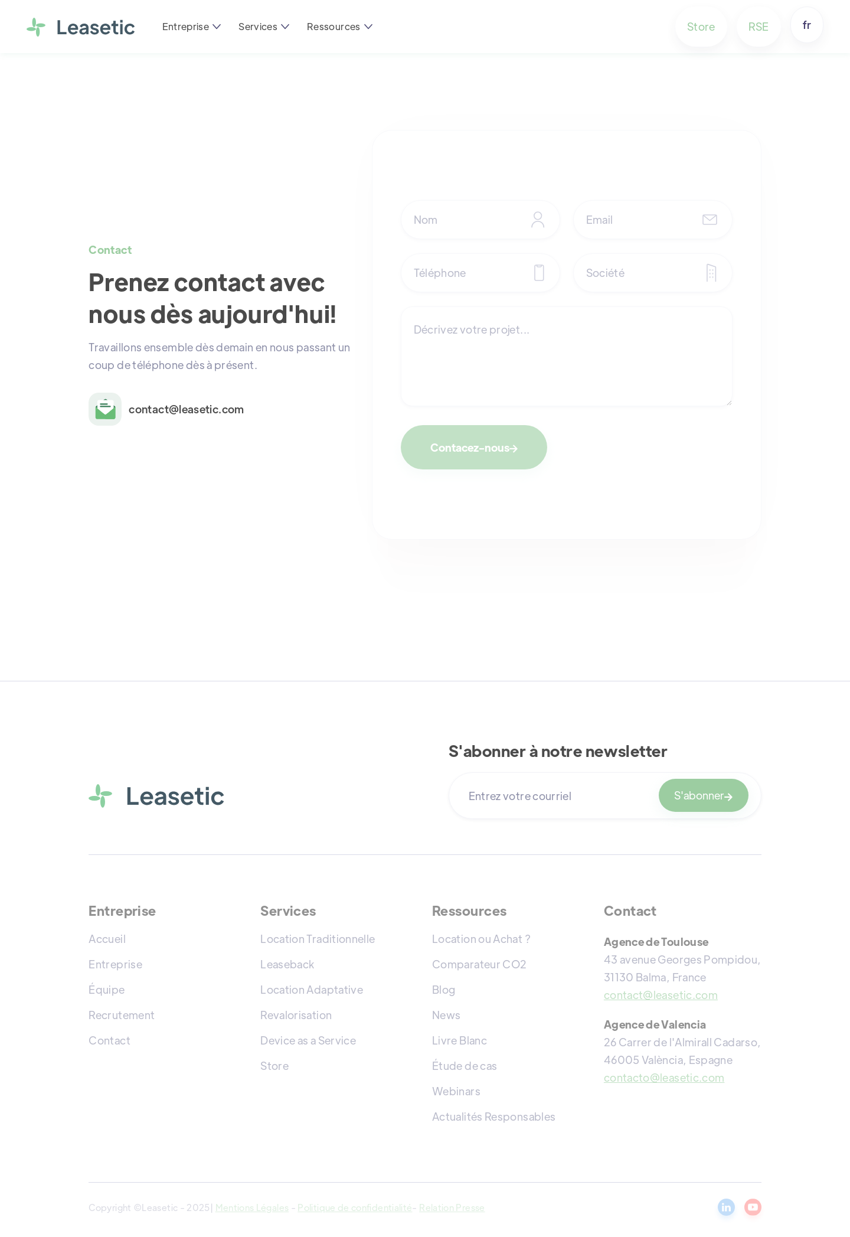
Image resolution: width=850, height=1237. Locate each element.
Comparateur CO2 (479, 964)
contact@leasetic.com (661, 994)
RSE (758, 26)
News (446, 1014)
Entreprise (115, 964)
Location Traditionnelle (317, 938)
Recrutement (122, 1014)
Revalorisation (296, 1014)
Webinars (456, 1091)
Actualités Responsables (493, 1116)
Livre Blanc (459, 1040)
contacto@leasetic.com (664, 1077)
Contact (109, 1040)
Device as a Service (308, 1040)
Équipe (107, 989)
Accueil (107, 938)
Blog (443, 989)
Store (701, 26)
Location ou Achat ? (481, 938)
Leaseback (287, 964)
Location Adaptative (311, 989)
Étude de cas (464, 1065)
